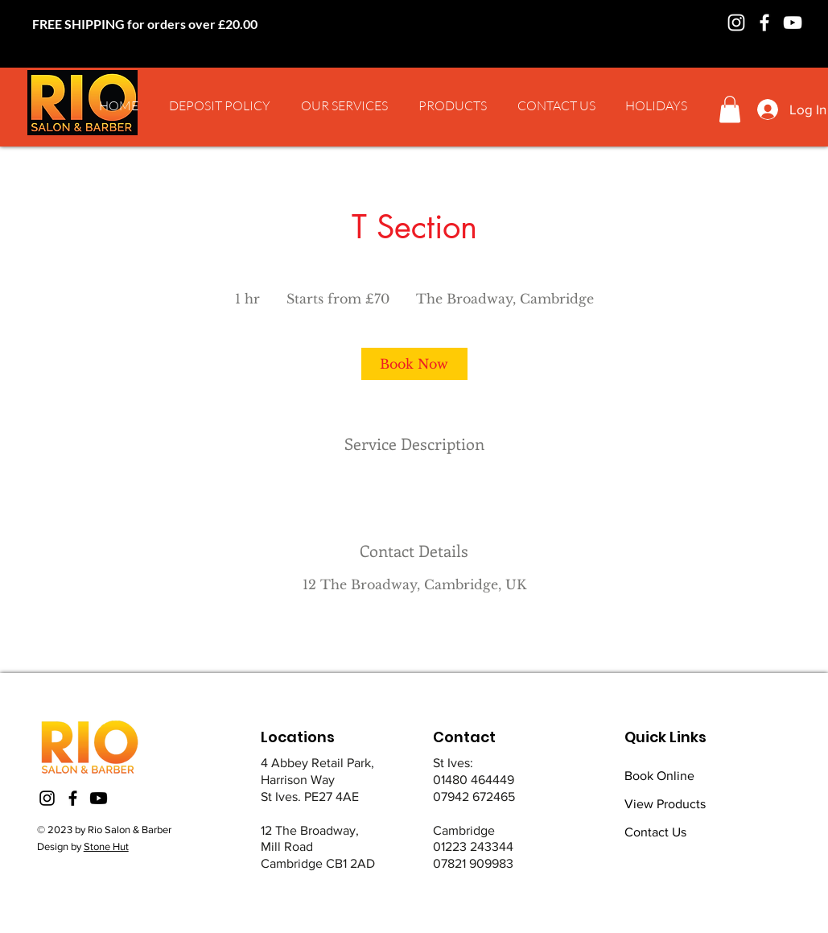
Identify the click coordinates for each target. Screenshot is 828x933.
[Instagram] (736, 22)
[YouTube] (792, 22)
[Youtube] (99, 798)
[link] (414, 364)
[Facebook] (764, 22)
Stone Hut (106, 846)
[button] (344, 105)
